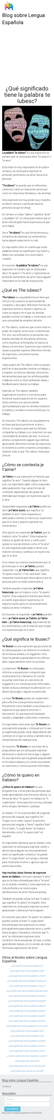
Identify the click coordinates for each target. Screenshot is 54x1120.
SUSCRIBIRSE (12, 1109)
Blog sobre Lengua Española (23, 18)
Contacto (6, 1086)
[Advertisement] (27, 54)
